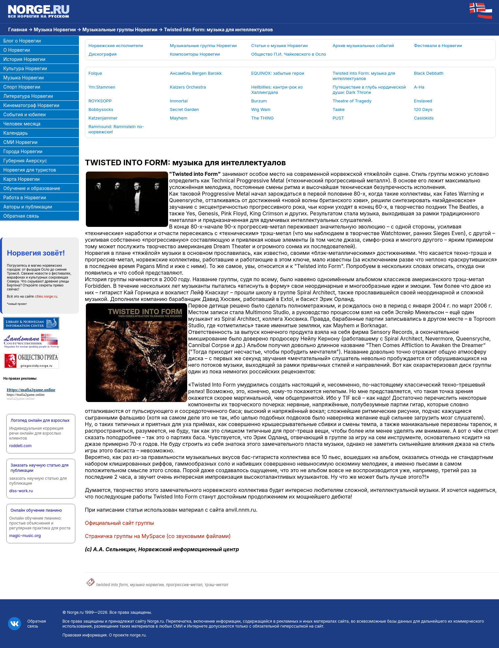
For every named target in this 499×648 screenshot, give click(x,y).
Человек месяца (21, 123)
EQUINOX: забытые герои (277, 73)
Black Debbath (428, 73)
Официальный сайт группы (119, 523)
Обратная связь (21, 216)
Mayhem (178, 118)
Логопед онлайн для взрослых (40, 420)
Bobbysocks (100, 109)
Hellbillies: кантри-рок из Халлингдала (277, 89)
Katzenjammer (102, 118)
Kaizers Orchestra (188, 87)
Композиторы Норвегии (195, 54)
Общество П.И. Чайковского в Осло (288, 54)
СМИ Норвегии (20, 142)
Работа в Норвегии (24, 197)
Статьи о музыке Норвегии (279, 45)
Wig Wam (260, 109)
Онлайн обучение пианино (36, 510)
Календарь (15, 133)
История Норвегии (24, 59)
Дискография (102, 54)
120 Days (423, 109)
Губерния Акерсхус (25, 160)
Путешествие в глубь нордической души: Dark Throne (369, 89)
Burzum (259, 100)
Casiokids (424, 118)
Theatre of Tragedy (352, 100)
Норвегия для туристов (29, 170)
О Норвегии (16, 50)
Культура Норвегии (25, 68)
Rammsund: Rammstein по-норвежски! (116, 129)
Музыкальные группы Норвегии (119, 29)
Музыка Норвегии (55, 29)
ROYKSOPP (100, 100)
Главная (17, 29)
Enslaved (423, 100)
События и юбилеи (24, 114)
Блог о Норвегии (22, 40)
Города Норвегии (22, 151)
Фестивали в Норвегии (438, 45)
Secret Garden (184, 109)
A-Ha (419, 87)
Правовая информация (84, 635)
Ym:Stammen (101, 87)
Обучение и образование (31, 188)
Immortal (178, 100)
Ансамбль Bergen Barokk (196, 73)
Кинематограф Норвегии (31, 105)
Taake (338, 109)
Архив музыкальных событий (363, 45)
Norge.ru (75, 612)
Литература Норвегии (28, 96)
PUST (338, 118)
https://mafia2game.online (26, 394)
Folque (95, 73)
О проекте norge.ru (127, 635)
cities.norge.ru (46, 296)
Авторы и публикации (27, 206)
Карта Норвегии (21, 179)
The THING (262, 118)
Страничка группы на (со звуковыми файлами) (158, 536)
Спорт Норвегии (21, 87)
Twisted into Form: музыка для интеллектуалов (364, 75)
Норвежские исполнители (115, 45)
